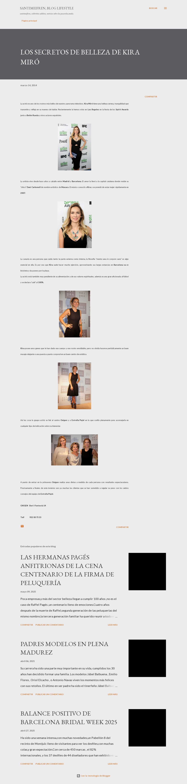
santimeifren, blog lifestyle (47, 8)
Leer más (112, 625)
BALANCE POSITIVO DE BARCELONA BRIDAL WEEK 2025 (68, 717)
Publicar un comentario (50, 625)
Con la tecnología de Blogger (93, 775)
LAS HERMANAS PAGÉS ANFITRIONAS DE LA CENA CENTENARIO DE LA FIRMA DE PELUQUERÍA (67, 570)
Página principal (29, 20)
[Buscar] (153, 8)
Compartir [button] (151, 96)
